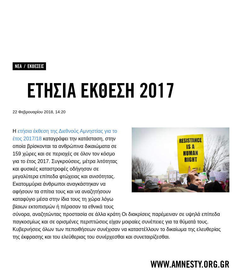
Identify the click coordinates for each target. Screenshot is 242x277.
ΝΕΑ (18, 66)
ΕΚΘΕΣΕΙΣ (35, 66)
